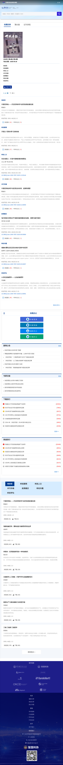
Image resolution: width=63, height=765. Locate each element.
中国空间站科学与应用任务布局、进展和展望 (15, 188)
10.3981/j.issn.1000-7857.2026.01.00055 (13, 205)
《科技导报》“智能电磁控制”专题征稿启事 (17, 367)
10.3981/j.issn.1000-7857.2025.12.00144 (13, 175)
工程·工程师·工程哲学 (10, 627)
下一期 (12, 93)
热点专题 (31, 704)
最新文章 (31, 699)
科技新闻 (5, 68)
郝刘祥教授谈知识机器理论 (13, 391)
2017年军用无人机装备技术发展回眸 (15, 415)
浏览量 (7, 122)
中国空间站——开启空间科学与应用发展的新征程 (17, 104)
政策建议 (5, 76)
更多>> (56, 431)
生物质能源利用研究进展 (11, 418)
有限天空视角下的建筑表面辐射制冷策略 (16, 466)
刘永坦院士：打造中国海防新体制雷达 (13, 159)
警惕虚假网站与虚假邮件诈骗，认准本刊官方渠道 (19, 353)
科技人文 (5, 71)
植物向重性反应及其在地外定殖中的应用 (14, 247)
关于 (31, 723)
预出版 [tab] (17, 25)
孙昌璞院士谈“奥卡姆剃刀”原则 (14, 380)
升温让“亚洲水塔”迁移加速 (10, 131)
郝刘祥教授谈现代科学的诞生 (13, 387)
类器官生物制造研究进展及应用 (13, 426)
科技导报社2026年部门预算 (13, 350)
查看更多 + (31, 652)
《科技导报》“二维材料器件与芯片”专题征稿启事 (19, 357)
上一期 (5, 93)
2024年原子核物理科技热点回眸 (13, 411)
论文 (31, 695)
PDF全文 (16, 122)
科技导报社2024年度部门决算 (13, 364)
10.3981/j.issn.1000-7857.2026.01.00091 (13, 293)
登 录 (58, 2)
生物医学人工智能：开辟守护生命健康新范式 (17, 577)
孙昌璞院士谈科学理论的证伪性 (14, 384)
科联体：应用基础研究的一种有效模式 (15, 551)
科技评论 (5, 81)
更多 (59, 346)
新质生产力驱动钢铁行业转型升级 (14, 602)
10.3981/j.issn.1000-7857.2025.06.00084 (13, 234)
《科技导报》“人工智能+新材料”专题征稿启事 (18, 360)
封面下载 (7, 87)
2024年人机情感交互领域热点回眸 (14, 462)
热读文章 (31, 701)
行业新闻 (31, 714)
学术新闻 (31, 711)
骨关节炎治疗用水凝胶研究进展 (13, 407)
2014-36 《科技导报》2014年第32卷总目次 (17, 422)
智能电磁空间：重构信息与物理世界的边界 (17, 526)
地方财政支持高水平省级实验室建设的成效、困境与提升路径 (20, 218)
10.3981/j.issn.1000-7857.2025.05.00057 (13, 264)
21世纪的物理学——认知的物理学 (12, 277)
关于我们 (31, 727)
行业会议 (31, 720)
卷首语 (5, 65)
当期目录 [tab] (7, 25)
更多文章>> (56, 305)
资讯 (31, 708)
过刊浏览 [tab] (27, 25)
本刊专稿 (5, 73)
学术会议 (31, 717)
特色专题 (5, 78)
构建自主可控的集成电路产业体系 (14, 404)
